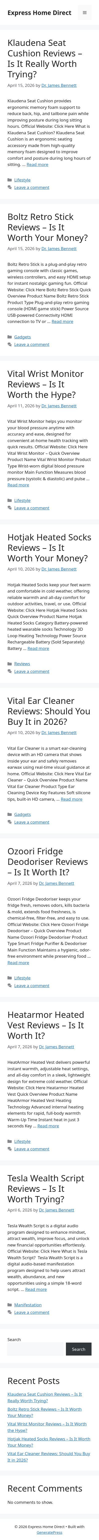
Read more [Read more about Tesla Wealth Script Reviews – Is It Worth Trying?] (36, 1289)
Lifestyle (22, 180)
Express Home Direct (39, 12)
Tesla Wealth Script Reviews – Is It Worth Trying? (45, 1188)
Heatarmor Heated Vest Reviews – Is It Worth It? (45, 1025)
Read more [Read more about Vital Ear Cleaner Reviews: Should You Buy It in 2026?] (71, 799)
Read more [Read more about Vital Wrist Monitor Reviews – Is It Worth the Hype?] (18, 485)
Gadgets (22, 337)
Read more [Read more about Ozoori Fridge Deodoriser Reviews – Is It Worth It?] (18, 962)
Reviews (22, 663)
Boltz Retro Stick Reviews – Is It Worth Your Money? (47, 227)
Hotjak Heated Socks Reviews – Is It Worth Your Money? (49, 547)
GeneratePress (49, 1532)
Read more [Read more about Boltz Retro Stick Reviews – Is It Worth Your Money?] (62, 321)
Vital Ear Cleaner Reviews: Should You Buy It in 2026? (49, 711)
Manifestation (28, 1305)
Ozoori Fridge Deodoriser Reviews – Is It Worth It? (47, 861)
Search (14, 1339)
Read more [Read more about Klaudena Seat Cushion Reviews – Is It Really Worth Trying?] (37, 164)
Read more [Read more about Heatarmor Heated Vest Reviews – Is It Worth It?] (48, 1126)
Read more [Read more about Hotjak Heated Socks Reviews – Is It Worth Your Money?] (38, 648)
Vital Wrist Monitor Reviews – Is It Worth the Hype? (45, 384)
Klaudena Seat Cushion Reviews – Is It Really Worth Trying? (44, 58)
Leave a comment (31, 187)
